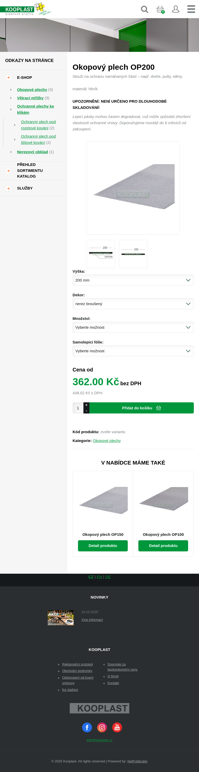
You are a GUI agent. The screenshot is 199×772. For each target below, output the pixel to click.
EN (99, 576)
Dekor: (79, 295)
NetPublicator (137, 761)
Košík (164, 14)
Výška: (79, 271)
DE (108, 576)
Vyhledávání (144, 9)
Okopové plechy (107, 440)
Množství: (81, 318)
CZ (91, 576)
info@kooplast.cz (99, 740)
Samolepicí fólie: (88, 342)
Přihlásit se (175, 9)
